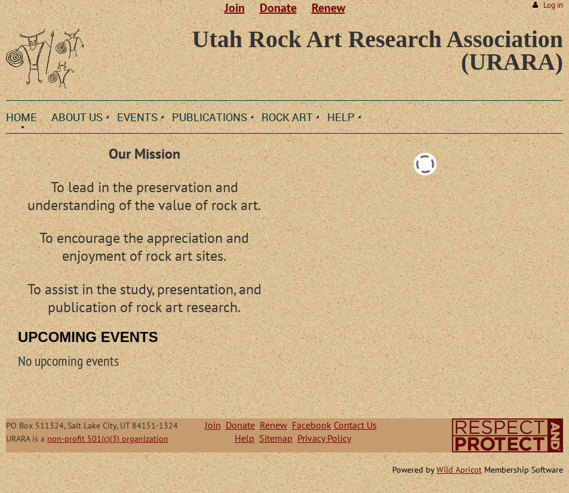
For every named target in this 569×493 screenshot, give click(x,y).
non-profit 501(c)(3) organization (107, 438)
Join (234, 8)
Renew (328, 8)
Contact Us (355, 425)
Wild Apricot (459, 469)
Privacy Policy (324, 438)
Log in (553, 5)
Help (244, 438)
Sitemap (276, 438)
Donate (278, 8)
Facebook (311, 425)
